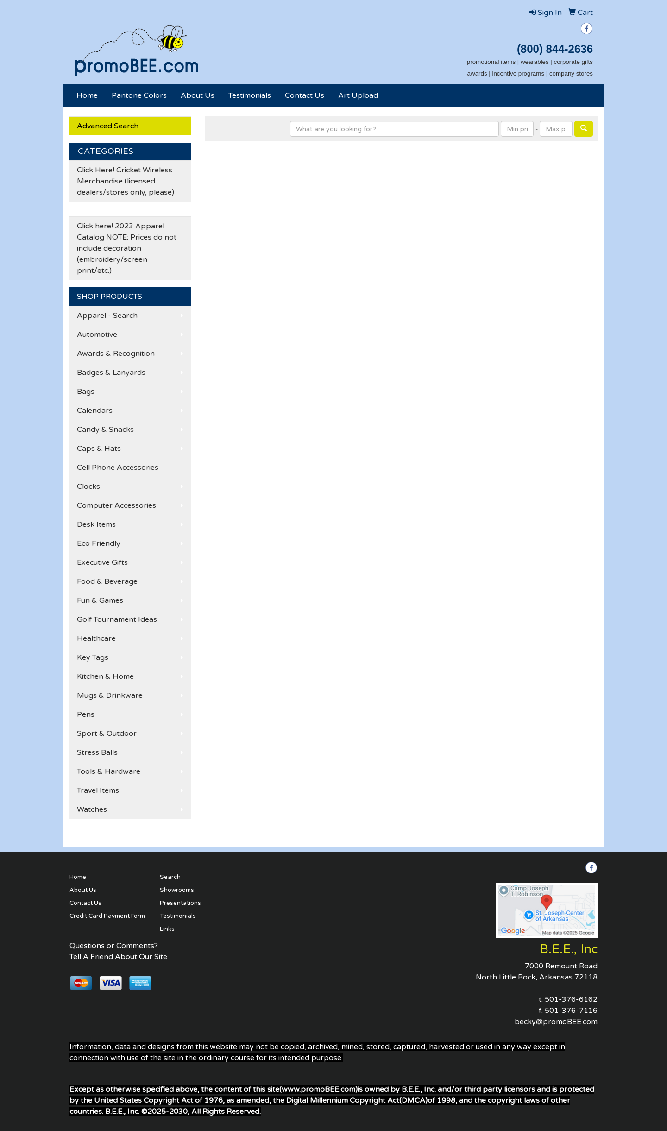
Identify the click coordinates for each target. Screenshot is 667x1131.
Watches (92, 809)
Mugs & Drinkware (110, 695)
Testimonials (249, 95)
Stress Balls (97, 752)
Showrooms (177, 890)
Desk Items (96, 524)
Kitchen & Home (105, 676)
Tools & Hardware (108, 771)
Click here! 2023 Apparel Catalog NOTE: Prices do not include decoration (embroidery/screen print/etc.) (126, 248)
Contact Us (304, 95)
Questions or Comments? (113, 945)
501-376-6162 (571, 999)
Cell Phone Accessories (117, 467)
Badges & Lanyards (111, 372)
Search (170, 877)
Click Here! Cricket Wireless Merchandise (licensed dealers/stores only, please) (125, 181)
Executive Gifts (102, 562)
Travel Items (98, 790)
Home (87, 95)
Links (167, 929)
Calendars (95, 410)
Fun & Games (100, 600)
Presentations (180, 903)
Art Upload (358, 95)
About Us (197, 95)
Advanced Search (107, 126)
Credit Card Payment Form (107, 916)
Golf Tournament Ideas (117, 619)
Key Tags (92, 657)
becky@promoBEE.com (556, 1021)
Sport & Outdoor (107, 733)
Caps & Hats (99, 448)
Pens (85, 714)
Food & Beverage (107, 581)
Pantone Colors (139, 95)
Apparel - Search (107, 315)
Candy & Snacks (105, 429)
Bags (85, 391)
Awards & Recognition (116, 353)
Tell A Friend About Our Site (118, 956)
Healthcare (96, 638)
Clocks (88, 486)
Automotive (97, 334)
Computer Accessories (116, 505)
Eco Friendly (98, 543)
